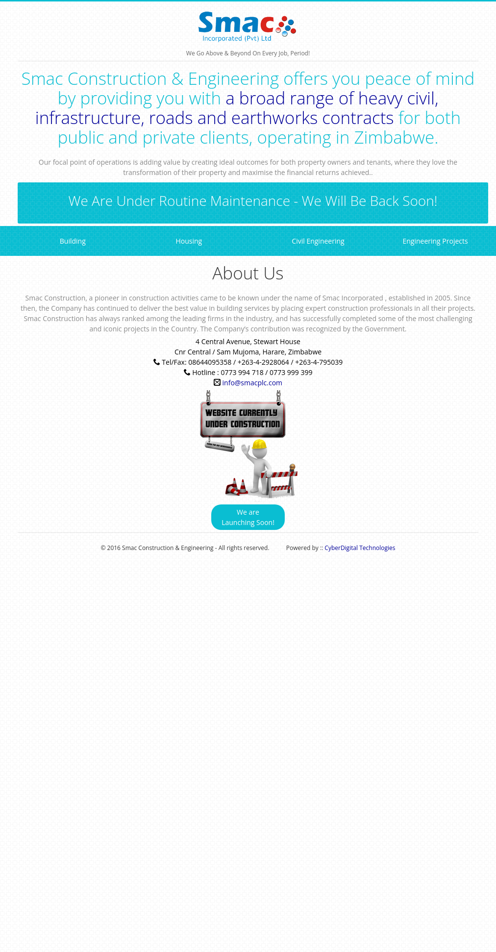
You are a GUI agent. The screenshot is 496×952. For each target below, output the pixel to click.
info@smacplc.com (253, 382)
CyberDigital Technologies (359, 548)
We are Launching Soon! (248, 517)
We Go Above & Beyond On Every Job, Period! (248, 27)
